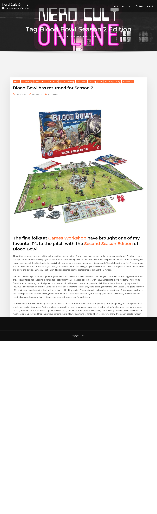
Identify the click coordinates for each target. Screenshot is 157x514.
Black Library (26, 124)
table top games (96, 124)
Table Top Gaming (112, 124)
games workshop (67, 124)
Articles (127, 6)
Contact (139, 6)
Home (115, 6)
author (16, 124)
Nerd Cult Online (15, 4)
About (150, 6)
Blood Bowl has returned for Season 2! (83, 38)
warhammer (128, 124)
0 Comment (53, 136)
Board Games (40, 124)
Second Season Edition (108, 285)
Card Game (53, 124)
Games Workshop (67, 280)
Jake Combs (81, 124)
